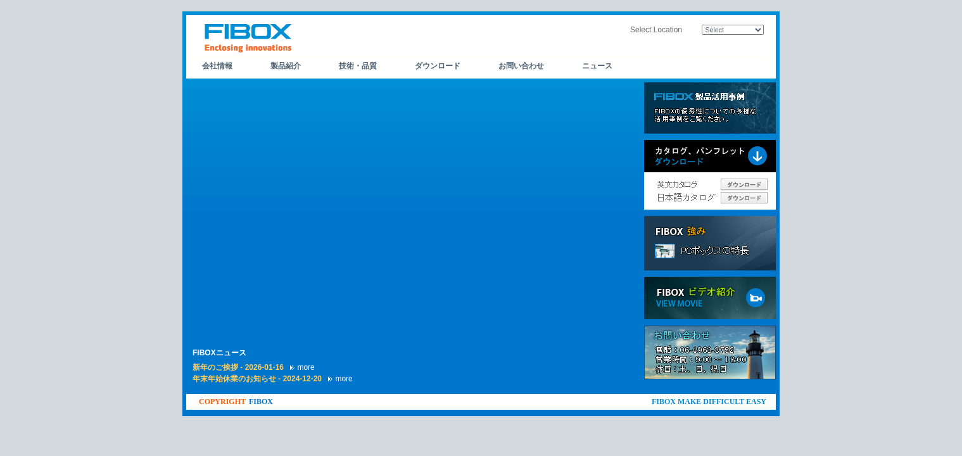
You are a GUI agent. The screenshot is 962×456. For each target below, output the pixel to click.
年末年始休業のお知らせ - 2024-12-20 (258, 378)
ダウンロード (437, 65)
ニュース (597, 65)
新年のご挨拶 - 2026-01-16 (239, 367)
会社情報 (217, 65)
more (305, 367)
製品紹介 (285, 65)
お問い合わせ (521, 65)
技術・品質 (358, 65)
